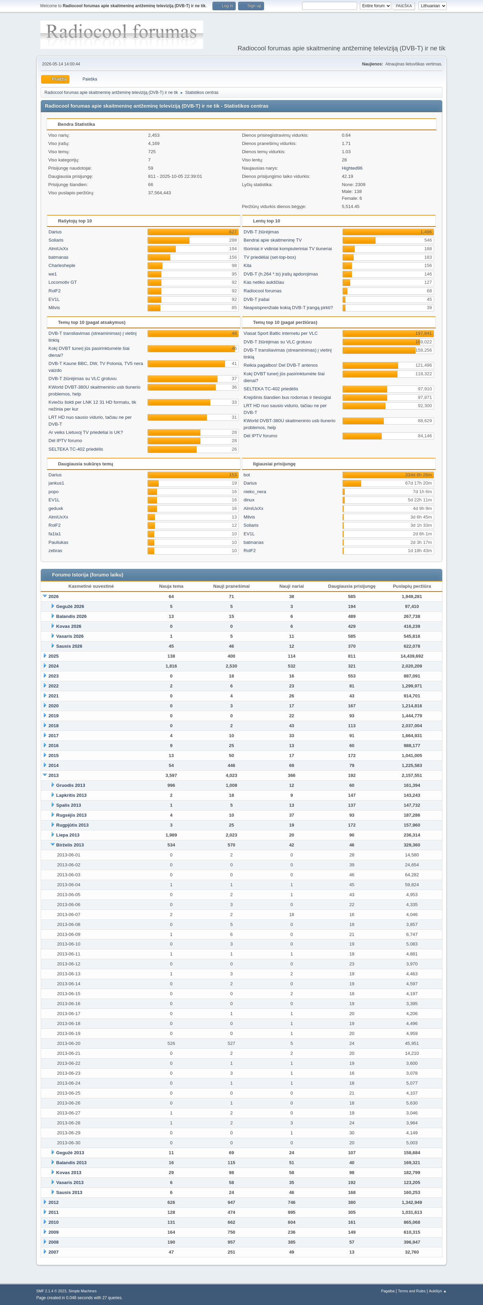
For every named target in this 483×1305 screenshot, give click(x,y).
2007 (54, 1252)
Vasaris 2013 (69, 1182)
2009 (54, 1232)
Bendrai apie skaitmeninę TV (273, 240)
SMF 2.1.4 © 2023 (51, 1291)
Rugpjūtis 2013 (72, 825)
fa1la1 (55, 533)
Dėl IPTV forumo (65, 440)
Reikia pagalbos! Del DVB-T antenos (281, 365)
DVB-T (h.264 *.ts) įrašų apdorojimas (281, 274)
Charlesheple (62, 265)
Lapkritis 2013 (71, 795)
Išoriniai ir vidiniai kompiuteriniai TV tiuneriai (288, 248)
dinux (249, 499)
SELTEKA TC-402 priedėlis (76, 449)
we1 (53, 274)
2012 (54, 1202)
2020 (54, 705)
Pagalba (388, 1291)
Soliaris (56, 240)
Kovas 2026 (68, 626)
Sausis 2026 (69, 646)
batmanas (59, 257)
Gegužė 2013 (70, 1152)
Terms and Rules (412, 1291)
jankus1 (56, 483)
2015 (54, 755)
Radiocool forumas (263, 290)
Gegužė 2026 (70, 606)
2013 (54, 775)
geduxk (56, 508)
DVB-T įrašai (256, 299)
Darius (55, 231)
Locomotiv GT (63, 282)
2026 (54, 596)
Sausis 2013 (69, 1192)
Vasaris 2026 (69, 636)
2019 (54, 715)
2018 (54, 725)
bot (247, 474)
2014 (54, 765)
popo (54, 491)
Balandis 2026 (71, 616)
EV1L (54, 299)
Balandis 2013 (71, 1162)
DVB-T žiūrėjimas (261, 231)
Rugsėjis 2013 (71, 815)
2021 (54, 695)
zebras (55, 550)
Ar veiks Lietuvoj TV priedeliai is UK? (86, 432)
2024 (54, 666)
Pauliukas (58, 542)
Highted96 (352, 168)
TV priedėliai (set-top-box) (270, 257)
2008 (54, 1242)
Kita (247, 265)
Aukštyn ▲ (438, 1291)
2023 (54, 676)
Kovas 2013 (68, 1172)
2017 (54, 735)
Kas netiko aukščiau (264, 282)
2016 (54, 745)
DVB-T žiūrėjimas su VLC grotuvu (83, 378)
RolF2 (55, 290)
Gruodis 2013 (70, 785)
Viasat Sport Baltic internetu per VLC (281, 333)
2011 (54, 1212)
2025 (54, 656)
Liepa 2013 (67, 835)
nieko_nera (255, 491)
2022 (54, 685)
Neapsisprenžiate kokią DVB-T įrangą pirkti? (288, 307)
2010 (54, 1222)
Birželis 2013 (70, 844)
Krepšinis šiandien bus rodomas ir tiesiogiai (287, 397)
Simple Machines (82, 1291)
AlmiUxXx (58, 248)
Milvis (54, 307)
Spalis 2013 (68, 805)
